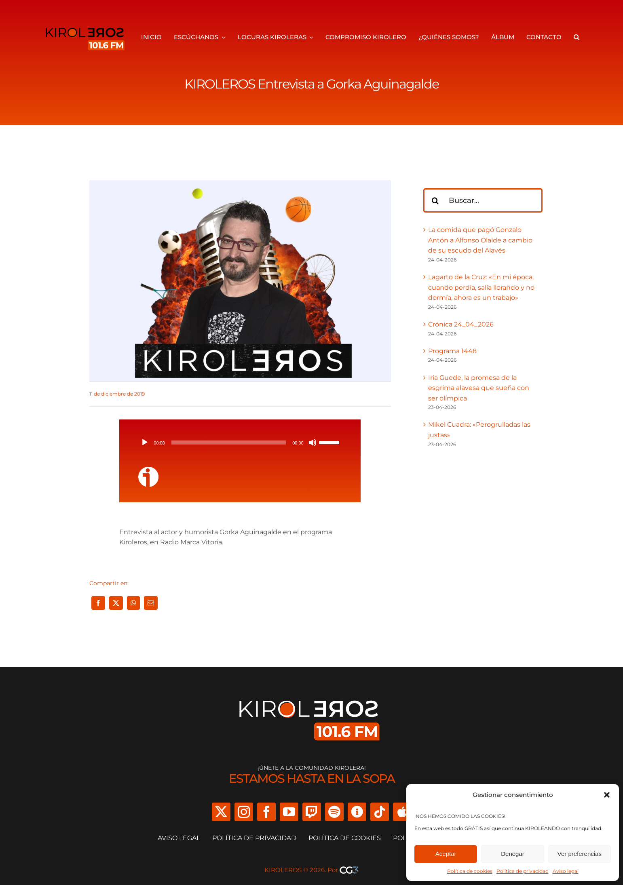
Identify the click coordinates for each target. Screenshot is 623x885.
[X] (116, 603)
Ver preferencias (580, 853)
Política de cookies (469, 871)
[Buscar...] (483, 200)
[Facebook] (98, 603)
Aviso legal (566, 871)
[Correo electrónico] (151, 603)
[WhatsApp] (133, 603)
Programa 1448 (452, 351)
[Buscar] (435, 200)
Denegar (512, 853)
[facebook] (266, 812)
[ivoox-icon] (148, 470)
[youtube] (289, 812)
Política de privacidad (522, 871)
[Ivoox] (357, 812)
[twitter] (221, 812)
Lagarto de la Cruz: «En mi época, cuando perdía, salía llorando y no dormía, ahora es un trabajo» (481, 287)
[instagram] (243, 812)
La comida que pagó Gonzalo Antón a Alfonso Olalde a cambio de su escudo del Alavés (480, 240)
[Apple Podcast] (402, 812)
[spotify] (334, 812)
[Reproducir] (145, 442)
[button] (607, 795)
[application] (239, 442)
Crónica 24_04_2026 (461, 324)
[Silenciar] (312, 442)
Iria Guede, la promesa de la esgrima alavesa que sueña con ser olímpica (478, 388)
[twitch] (311, 812)
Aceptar (445, 853)
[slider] (228, 442)
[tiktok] (379, 812)
